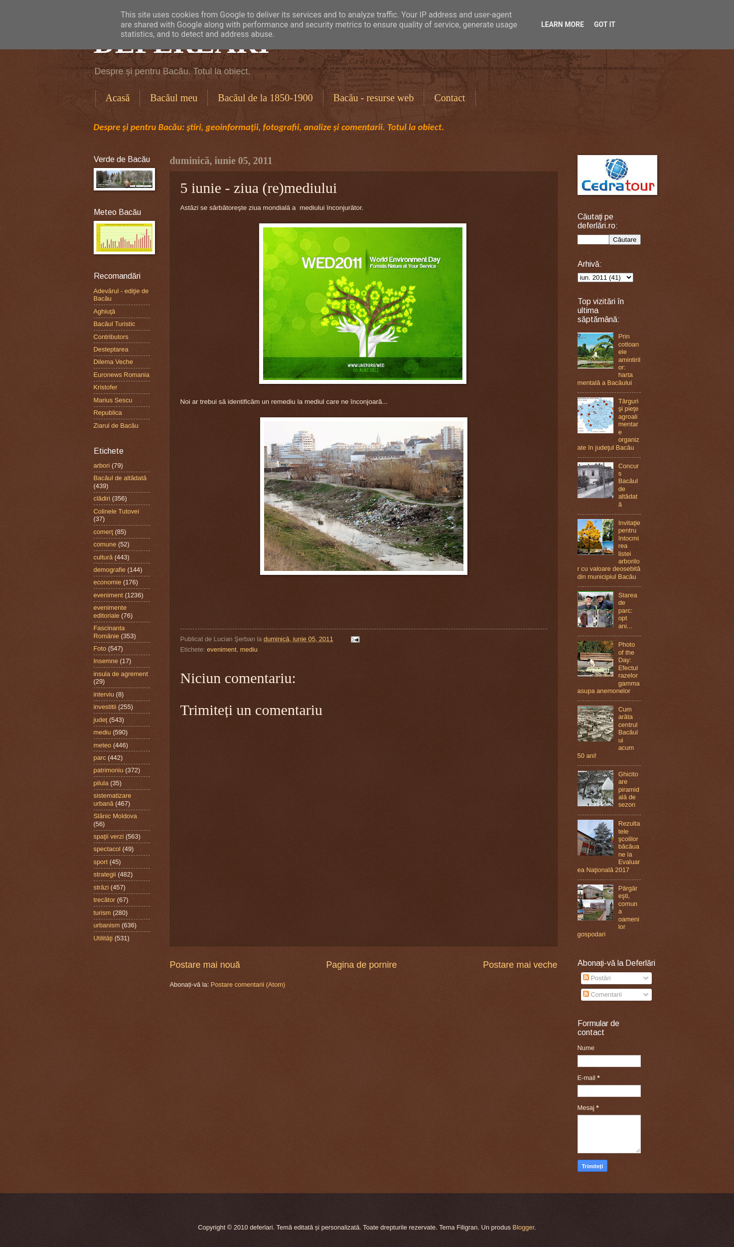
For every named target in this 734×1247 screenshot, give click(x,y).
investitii (105, 707)
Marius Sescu (113, 400)
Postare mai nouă (205, 965)
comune (105, 544)
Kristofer (106, 387)
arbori (102, 465)
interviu (104, 694)
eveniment (221, 649)
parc (100, 757)
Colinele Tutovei (117, 511)
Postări (597, 978)
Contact (449, 97)
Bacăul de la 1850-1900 (265, 97)
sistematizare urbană (113, 799)
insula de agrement (121, 674)
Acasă (118, 97)
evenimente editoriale (110, 611)
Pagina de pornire (361, 965)
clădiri (102, 498)
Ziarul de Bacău (116, 425)
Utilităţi (103, 938)
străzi (101, 887)
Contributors (111, 337)
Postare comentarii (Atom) (248, 984)
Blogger (524, 1227)
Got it (604, 24)
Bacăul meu (173, 97)
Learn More (562, 24)
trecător (105, 899)
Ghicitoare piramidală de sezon (628, 789)
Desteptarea (111, 349)
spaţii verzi (109, 836)
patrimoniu (109, 770)
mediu (249, 649)
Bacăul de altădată (120, 478)
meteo (103, 745)
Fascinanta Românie (109, 631)
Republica (108, 412)
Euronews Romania (121, 374)
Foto (100, 648)
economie (108, 582)
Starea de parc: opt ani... (627, 610)
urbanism (107, 925)
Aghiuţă (105, 311)
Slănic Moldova (115, 816)
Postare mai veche (520, 965)
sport (101, 862)
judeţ (101, 719)
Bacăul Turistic (115, 324)
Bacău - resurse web (373, 97)
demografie (110, 569)
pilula (101, 783)
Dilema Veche (113, 361)
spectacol (107, 849)
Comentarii (602, 994)
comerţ (103, 531)
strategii (105, 874)
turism (102, 912)
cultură (103, 557)
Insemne (106, 661)
